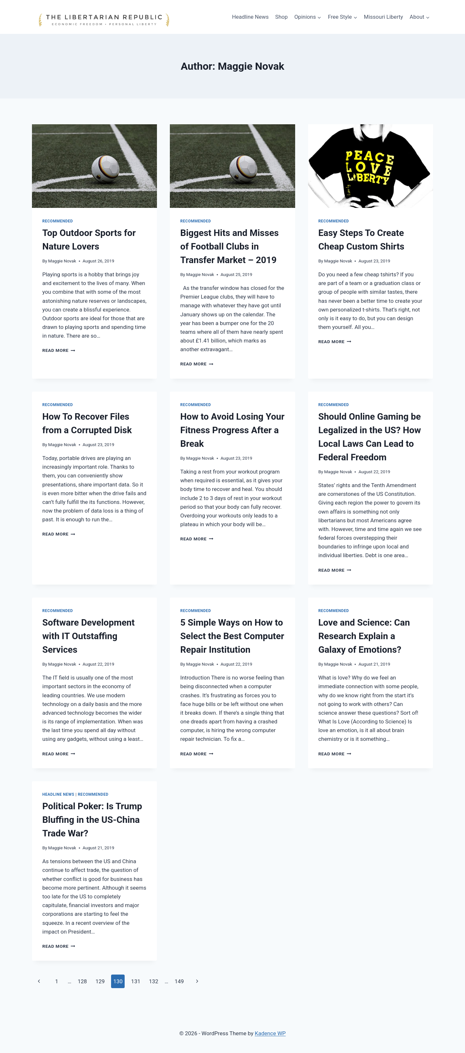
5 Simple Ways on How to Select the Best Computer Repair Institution (232, 636)
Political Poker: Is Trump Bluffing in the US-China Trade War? (92, 820)
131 (135, 981)
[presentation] (94, 166)
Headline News (250, 17)
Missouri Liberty (383, 17)
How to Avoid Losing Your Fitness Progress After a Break (232, 430)
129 (100, 981)
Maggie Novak (62, 260)
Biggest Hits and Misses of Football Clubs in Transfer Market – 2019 (229, 246)
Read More (58, 350)
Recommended (57, 221)
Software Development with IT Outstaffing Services (88, 636)
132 (153, 981)
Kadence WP (270, 1033)
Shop (281, 17)
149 (179, 981)
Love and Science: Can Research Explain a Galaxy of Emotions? (364, 636)
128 (82, 981)
